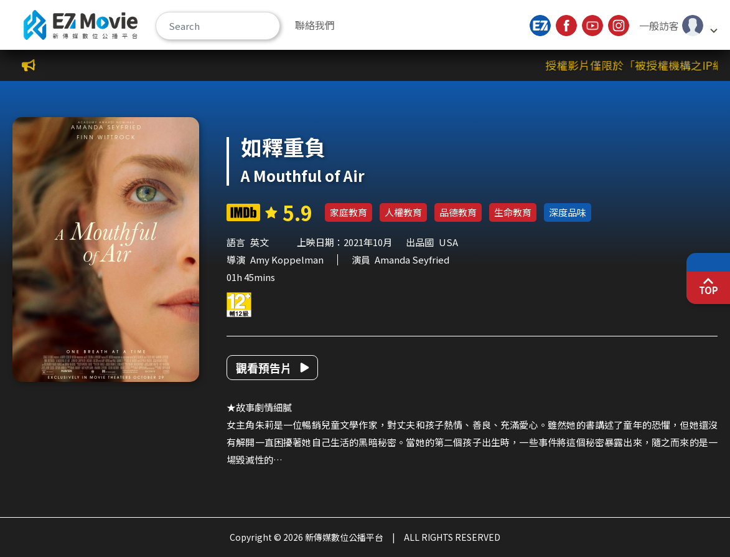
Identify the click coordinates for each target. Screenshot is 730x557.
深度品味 (567, 212)
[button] (678, 25)
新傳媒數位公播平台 (80, 25)
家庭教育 (348, 212)
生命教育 (512, 212)
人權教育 (403, 212)
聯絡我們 (315, 24)
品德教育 (458, 212)
